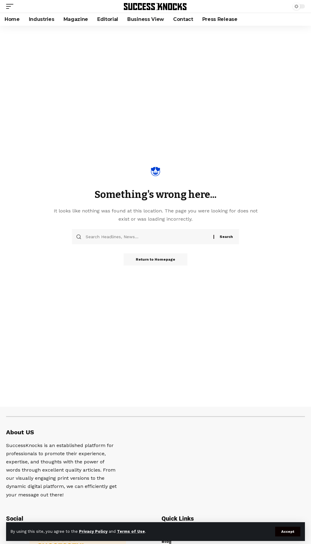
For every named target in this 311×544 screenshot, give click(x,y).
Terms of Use (131, 531)
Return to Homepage (155, 259)
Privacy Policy (93, 531)
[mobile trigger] (11, 6)
